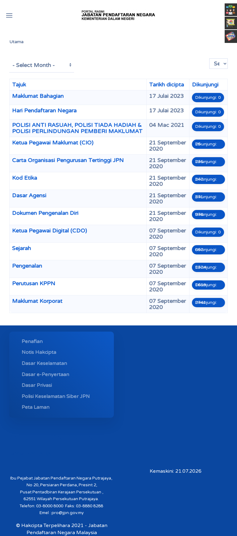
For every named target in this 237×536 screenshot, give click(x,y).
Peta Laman (35, 407)
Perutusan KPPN (33, 283)
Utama (16, 41)
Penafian (32, 341)
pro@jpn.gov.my (68, 512)
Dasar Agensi (29, 195)
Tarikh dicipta (166, 84)
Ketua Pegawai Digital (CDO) (49, 230)
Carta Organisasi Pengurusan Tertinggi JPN (68, 160)
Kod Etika (24, 177)
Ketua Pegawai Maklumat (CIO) (53, 142)
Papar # (209, 58)
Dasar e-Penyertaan (45, 374)
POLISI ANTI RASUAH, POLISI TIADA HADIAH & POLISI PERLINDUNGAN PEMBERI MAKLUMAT (77, 128)
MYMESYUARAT (32, 453)
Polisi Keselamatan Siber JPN (56, 396)
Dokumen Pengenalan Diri (45, 213)
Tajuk (19, 84)
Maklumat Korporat (37, 301)
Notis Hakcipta (39, 352)
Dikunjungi (205, 84)
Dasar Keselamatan (44, 363)
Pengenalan (27, 265)
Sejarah (21, 248)
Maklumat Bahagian (38, 96)
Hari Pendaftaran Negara (44, 110)
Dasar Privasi (37, 385)
